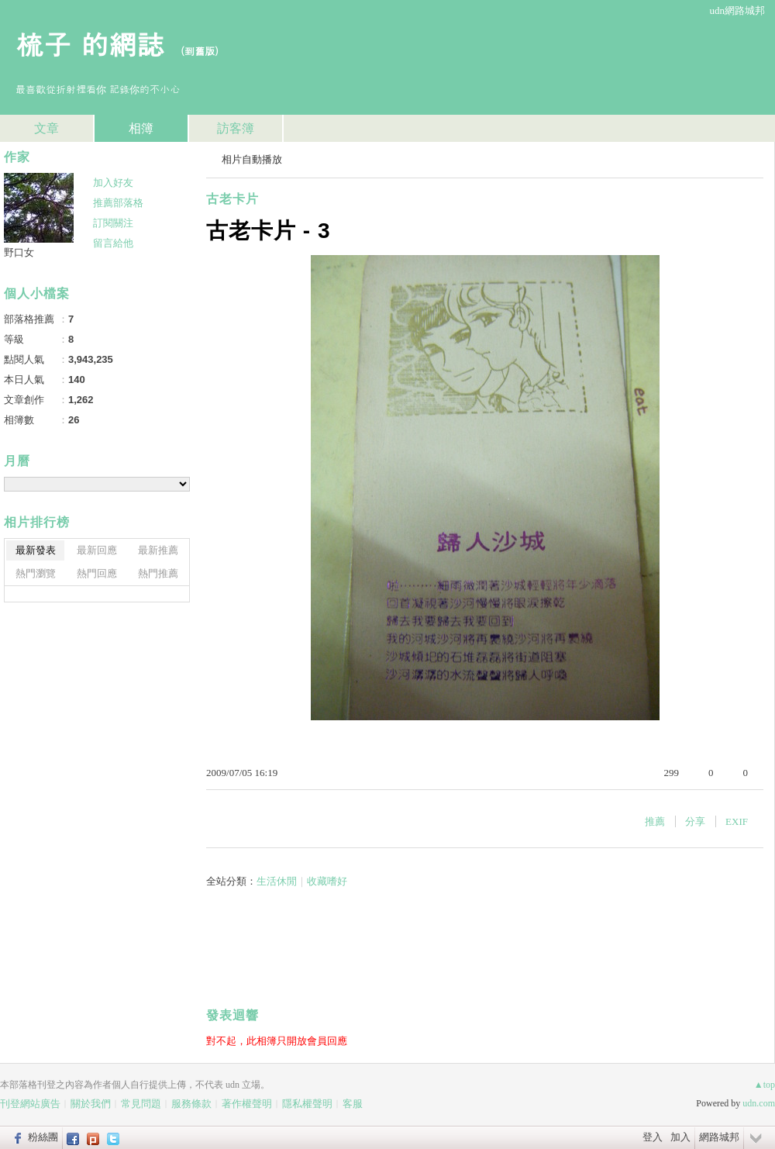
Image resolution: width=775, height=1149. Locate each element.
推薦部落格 (118, 203)
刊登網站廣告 (30, 1103)
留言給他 (113, 243)
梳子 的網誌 (90, 43)
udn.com (758, 1103)
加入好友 (113, 182)
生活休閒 (277, 881)
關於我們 (91, 1103)
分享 (695, 821)
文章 (46, 128)
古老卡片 (232, 198)
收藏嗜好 (327, 881)
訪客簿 (235, 128)
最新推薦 (158, 550)
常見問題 (141, 1103)
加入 (680, 1137)
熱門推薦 (158, 573)
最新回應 (97, 550)
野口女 (19, 252)
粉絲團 (43, 1137)
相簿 (141, 128)
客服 (353, 1103)
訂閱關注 (113, 223)
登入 (652, 1137)
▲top (764, 1084)
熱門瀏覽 (36, 573)
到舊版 (199, 50)
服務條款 (191, 1103)
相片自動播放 (252, 159)
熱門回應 (97, 573)
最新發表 (36, 550)
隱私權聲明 (307, 1103)
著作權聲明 (247, 1103)
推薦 (655, 821)
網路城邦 (719, 1137)
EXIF (736, 821)
